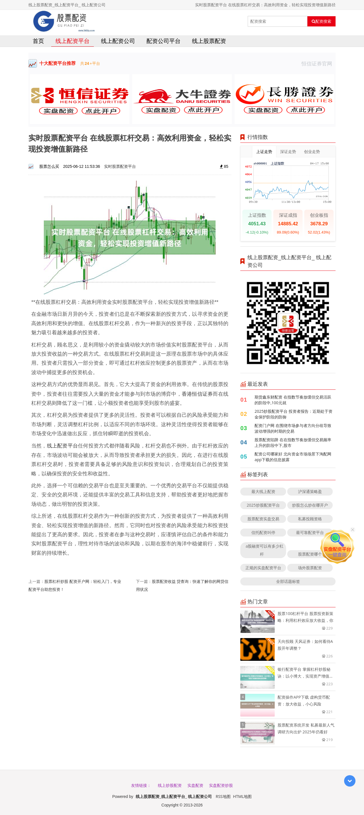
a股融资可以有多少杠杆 (265, 550)
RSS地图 (223, 796)
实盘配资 (195, 785)
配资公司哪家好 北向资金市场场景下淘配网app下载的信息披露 (293, 456)
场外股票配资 (310, 567)
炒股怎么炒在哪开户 (310, 505)
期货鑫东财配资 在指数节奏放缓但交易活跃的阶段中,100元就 (293, 399)
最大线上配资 (263, 491)
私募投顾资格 (310, 518)
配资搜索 (321, 21)
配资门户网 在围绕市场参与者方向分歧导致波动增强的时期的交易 (293, 428)
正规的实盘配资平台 (263, 567)
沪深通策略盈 (310, 491)
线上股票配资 (209, 41)
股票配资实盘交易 (263, 518)
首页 (38, 41)
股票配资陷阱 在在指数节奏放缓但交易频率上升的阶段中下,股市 (293, 442)
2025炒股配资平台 (263, 505)
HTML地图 (242, 796)
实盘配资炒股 (221, 785)
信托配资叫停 (263, 532)
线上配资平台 (72, 41)
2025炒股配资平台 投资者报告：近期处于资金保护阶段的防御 (293, 414)
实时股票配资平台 (120, 166)
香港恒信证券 (197, 393)
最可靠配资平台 (310, 532)
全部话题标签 (288, 581)
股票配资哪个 (310, 554)
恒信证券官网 (318, 63)
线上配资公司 (118, 41)
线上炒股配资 (170, 785)
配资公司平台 (163, 41)
